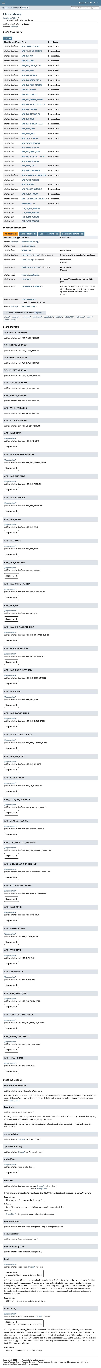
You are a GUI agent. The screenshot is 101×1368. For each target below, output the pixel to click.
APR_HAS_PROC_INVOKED (32, 85)
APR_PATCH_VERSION (30, 180)
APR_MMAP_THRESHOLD (31, 170)
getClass (37, 317)
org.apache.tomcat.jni (10, 8)
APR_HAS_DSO (27, 56)
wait (89, 317)
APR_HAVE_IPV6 (28, 129)
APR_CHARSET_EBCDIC (31, 46)
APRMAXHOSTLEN (28, 204)
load (24, 260)
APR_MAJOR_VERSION (30, 147)
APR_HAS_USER (28, 119)
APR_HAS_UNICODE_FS (31, 114)
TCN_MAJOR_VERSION (30, 213)
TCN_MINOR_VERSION (30, 217)
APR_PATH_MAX (28, 184)
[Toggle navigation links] (3, 3)
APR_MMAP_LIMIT (29, 166)
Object (14, 27)
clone (6, 317)
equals (15, 317)
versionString (28, 306)
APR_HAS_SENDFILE (30, 95)
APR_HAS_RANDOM (29, 90)
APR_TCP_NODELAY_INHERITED (34, 199)
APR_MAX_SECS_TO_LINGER (33, 156)
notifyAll (68, 317)
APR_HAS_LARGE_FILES (31, 66)
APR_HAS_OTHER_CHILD (31, 80)
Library (25, 8)
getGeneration (28, 246)
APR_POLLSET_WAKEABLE (32, 189)
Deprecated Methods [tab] (72, 234)
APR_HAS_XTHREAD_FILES (32, 124)
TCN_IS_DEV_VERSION (31, 208)
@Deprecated (9, 438)
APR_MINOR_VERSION (30, 161)
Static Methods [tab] (28, 234)
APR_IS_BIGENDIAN (30, 138)
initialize (27, 255)
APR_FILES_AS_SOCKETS (32, 51)
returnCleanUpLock (30, 275)
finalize (25, 317)
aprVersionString (30, 242)
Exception (41, 1189)
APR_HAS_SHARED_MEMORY (32, 100)
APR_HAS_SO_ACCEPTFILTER (33, 104)
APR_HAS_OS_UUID (29, 75)
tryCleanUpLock (29, 299)
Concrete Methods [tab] (49, 234)
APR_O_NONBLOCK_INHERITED (34, 175)
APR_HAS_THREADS (29, 109)
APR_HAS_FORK (28, 61)
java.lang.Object (10, 18)
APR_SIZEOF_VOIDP (30, 194)
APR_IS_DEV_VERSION (31, 143)
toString (80, 317)
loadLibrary (27, 267)
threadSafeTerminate (31, 286)
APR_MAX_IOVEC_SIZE (31, 152)
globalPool (27, 250)
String (14, 242)
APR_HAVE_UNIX (28, 134)
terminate (26, 279)
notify (58, 317)
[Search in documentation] (85, 7)
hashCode (48, 317)
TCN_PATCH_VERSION (30, 221)
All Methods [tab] (11, 234)
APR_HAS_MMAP (28, 70)
